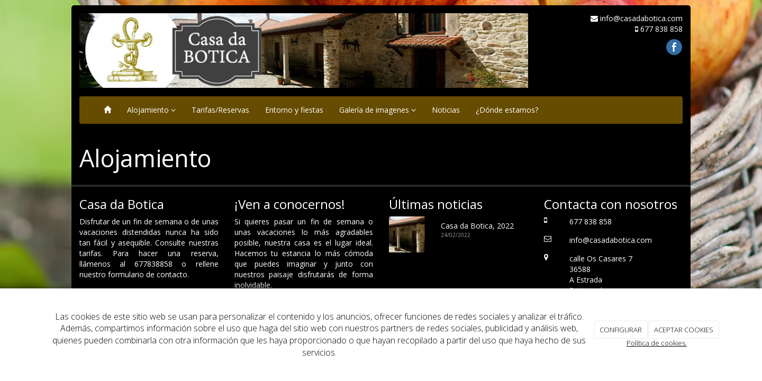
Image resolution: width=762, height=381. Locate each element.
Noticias (446, 110)
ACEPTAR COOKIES (683, 329)
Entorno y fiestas (294, 110)
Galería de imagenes (377, 110)
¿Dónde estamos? (507, 110)
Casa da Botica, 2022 (477, 226)
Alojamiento (151, 110)
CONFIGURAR (621, 329)
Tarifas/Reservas (220, 110)
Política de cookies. (657, 343)
